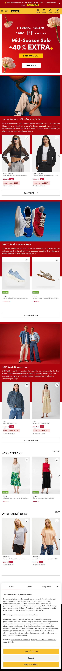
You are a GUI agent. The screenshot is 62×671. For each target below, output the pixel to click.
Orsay (5, 496)
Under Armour (8, 174)
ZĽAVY (57, 512)
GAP (4, 421)
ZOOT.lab (6, 557)
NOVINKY (56, 451)
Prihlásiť (50, 11)
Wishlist (44, 11)
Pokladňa (56, 11)
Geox (4, 296)
